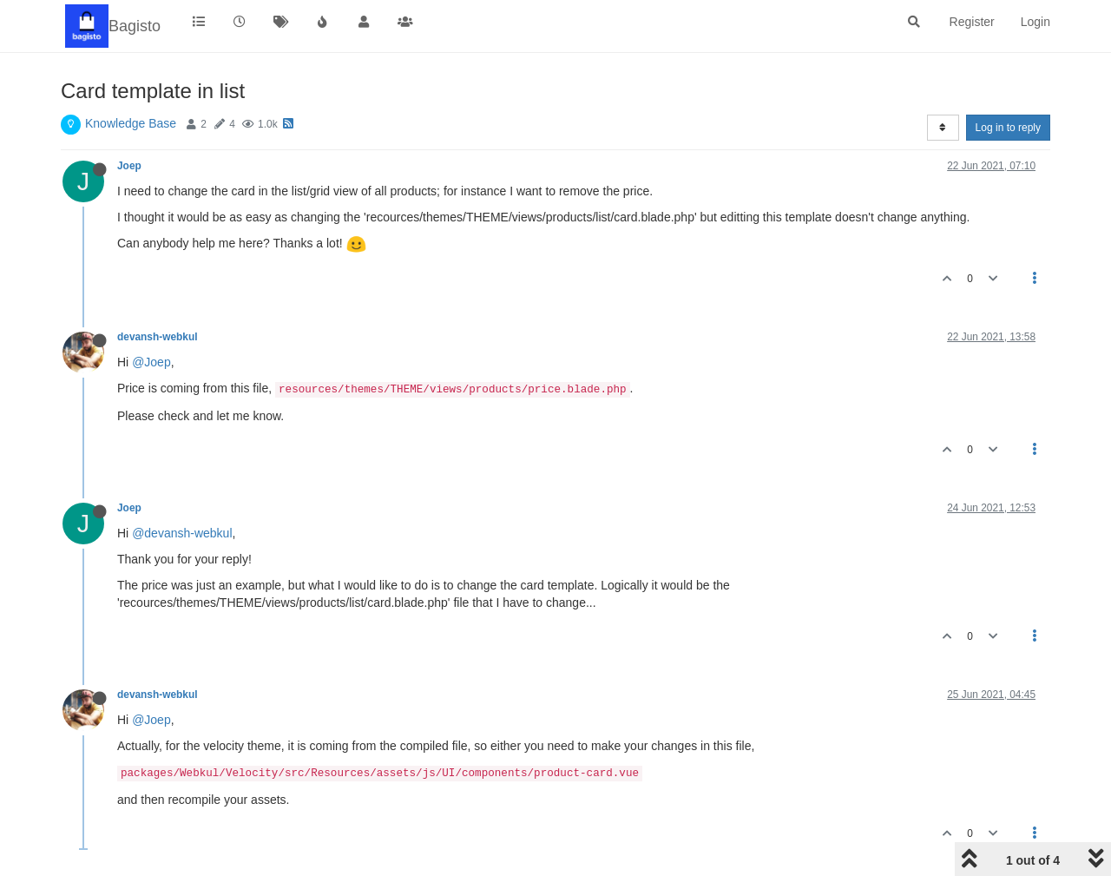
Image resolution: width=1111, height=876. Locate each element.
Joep (129, 166)
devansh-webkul (157, 337)
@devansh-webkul (182, 533)
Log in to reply (1008, 128)
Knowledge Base (130, 123)
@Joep (151, 362)
